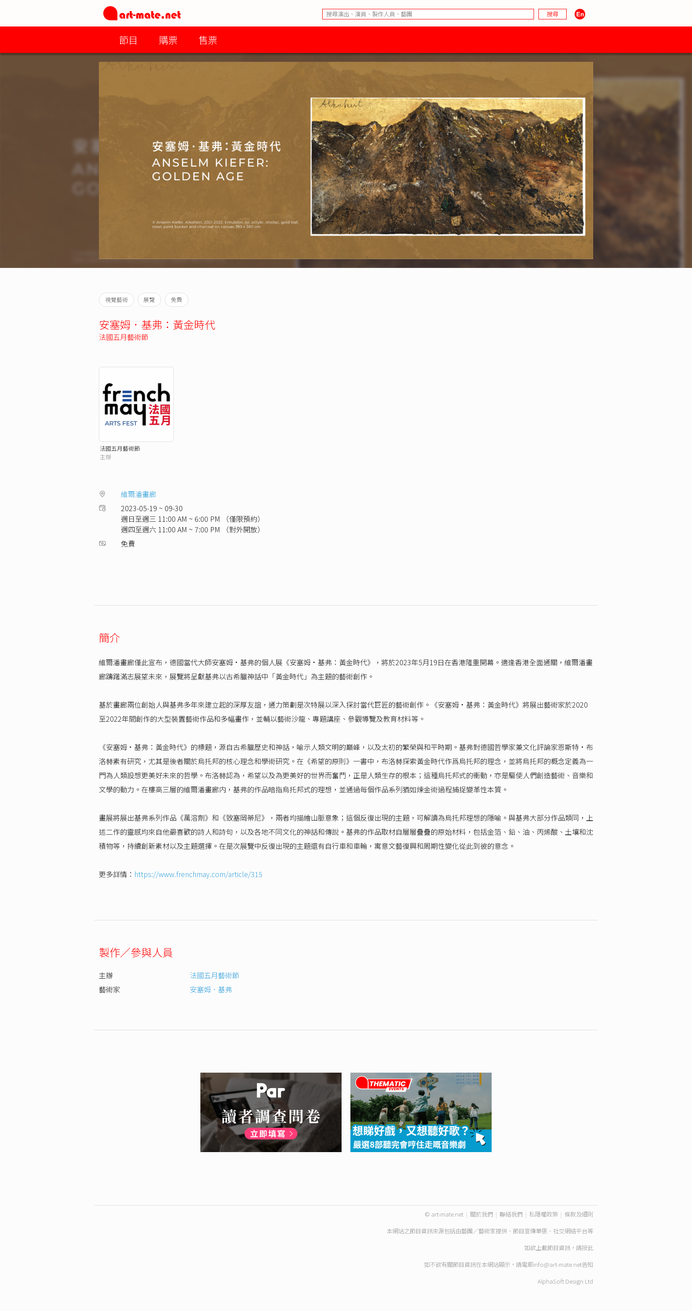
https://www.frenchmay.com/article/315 (198, 874)
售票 (208, 39)
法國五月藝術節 (123, 337)
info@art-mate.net (557, 1264)
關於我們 (481, 1214)
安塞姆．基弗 (211, 989)
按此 (587, 1247)
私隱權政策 (543, 1214)
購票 (168, 39)
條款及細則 (578, 1214)
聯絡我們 (511, 1214)
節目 (128, 39)
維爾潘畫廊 (138, 494)
